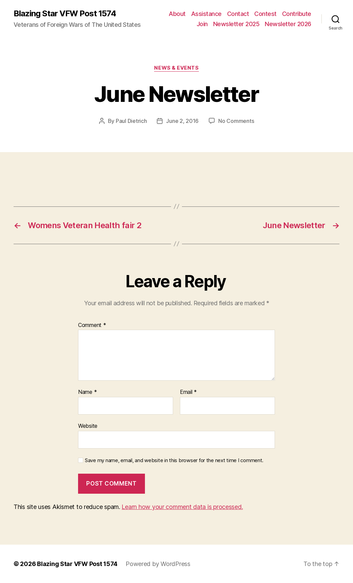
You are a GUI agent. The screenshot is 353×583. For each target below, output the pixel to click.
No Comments (236, 120)
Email (188, 392)
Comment (92, 325)
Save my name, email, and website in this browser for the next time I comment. (174, 460)
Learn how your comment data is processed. (182, 506)
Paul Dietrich (131, 120)
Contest (265, 13)
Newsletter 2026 (288, 24)
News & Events (176, 68)
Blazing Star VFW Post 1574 (65, 14)
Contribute (296, 13)
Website (87, 425)
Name (87, 392)
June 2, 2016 (182, 120)
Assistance (206, 13)
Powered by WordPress (158, 563)
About (177, 13)
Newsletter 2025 (236, 24)
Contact (238, 13)
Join (202, 24)
